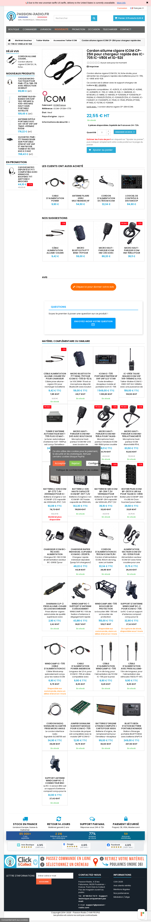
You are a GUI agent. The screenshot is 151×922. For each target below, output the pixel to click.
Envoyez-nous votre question (93, 323)
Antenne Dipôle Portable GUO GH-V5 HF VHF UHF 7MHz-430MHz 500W (27, 124)
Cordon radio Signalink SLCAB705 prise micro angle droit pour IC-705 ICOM (55, 729)
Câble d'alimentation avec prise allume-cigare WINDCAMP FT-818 (131, 669)
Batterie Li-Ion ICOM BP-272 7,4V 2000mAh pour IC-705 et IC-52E (54, 494)
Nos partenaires (121, 894)
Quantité (91, 132)
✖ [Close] (147, 2)
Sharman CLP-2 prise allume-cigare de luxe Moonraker (54, 607)
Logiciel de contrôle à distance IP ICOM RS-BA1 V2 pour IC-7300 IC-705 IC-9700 (131, 202)
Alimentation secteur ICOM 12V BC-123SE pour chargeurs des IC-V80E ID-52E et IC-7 (131, 555)
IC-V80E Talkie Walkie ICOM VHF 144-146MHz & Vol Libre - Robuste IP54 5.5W (131, 379)
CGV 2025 (118, 883)
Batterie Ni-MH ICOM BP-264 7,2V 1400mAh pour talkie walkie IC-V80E (106, 495)
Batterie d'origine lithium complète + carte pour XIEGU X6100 (106, 728)
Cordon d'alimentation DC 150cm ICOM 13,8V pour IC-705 (106, 200)
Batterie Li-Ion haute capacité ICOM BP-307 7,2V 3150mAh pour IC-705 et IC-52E (80, 495)
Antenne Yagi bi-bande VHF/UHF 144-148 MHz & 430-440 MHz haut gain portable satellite (27, 103)
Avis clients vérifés (122, 887)
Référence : (47, 108)
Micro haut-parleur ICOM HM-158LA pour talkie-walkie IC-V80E (131, 252)
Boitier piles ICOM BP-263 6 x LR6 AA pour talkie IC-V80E (131, 492)
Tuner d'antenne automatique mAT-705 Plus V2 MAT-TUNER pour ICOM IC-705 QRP (55, 437)
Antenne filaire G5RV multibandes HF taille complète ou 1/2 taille (81, 200)
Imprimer (94, 66)
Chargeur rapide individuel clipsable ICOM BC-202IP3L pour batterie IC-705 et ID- (80, 555)
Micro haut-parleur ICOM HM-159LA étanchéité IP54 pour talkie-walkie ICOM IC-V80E (131, 437)
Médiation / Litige (122, 898)
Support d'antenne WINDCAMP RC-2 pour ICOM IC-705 (131, 607)
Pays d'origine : (50, 116)
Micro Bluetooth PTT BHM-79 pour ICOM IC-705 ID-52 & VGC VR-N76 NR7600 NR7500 (80, 254)
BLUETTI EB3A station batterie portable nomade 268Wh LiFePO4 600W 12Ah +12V (131, 729)
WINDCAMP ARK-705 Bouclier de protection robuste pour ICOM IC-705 (106, 609)
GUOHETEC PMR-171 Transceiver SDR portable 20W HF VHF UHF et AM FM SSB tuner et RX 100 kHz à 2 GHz (27, 144)
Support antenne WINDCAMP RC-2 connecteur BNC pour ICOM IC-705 (55, 783)
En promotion (16, 162)
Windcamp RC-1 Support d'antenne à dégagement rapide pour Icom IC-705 (80, 609)
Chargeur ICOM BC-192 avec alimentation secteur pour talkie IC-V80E (55, 555)
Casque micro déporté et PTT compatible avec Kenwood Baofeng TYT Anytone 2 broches (27, 174)
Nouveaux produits (20, 73)
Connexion (122, 8)
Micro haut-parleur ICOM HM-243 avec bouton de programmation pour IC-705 (106, 254)
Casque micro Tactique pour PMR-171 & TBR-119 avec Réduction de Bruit (27, 83)
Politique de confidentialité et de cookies (77, 470)
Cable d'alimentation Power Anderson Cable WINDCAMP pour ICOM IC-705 (55, 202)
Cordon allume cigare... (27, 57)
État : (44, 112)
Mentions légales (122, 890)
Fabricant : (47, 105)
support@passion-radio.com (91, 907)
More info (121, 3)
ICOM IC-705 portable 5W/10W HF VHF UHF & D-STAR (106, 377)
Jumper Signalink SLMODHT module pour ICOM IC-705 (80, 727)
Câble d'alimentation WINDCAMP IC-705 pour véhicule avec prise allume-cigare (105, 669)
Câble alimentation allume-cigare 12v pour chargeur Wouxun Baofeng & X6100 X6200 (55, 379)
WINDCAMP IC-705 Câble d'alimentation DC (54, 667)
